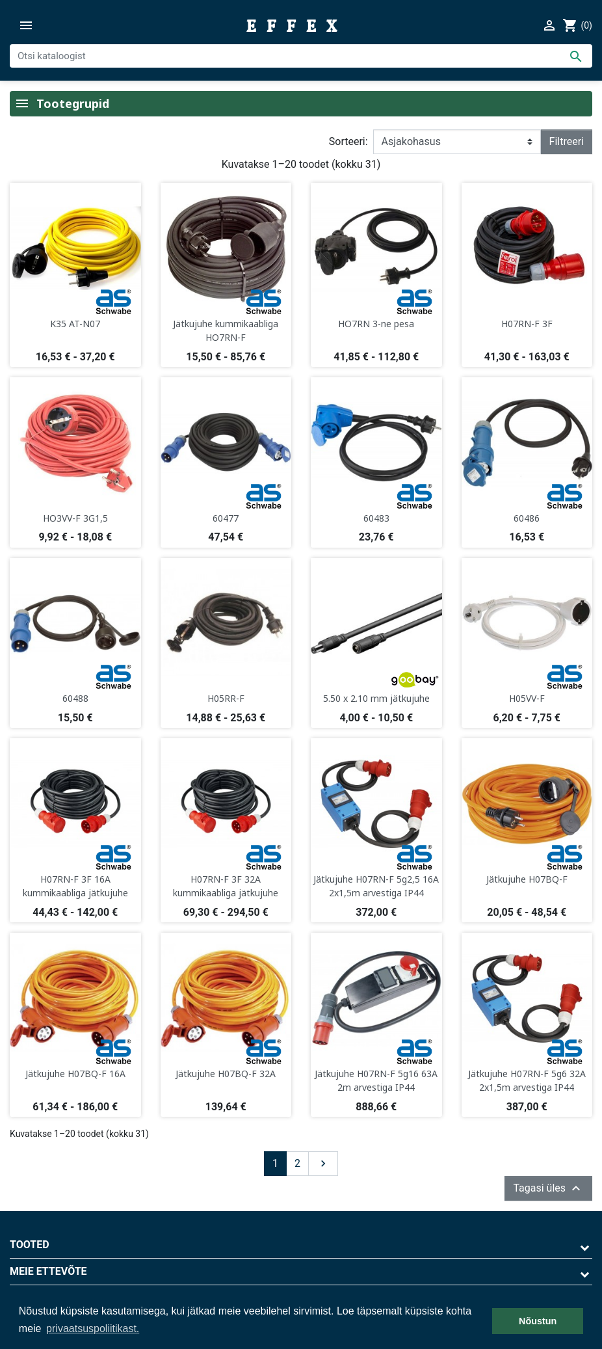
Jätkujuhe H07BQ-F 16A (75, 1073)
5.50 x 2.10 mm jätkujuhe (376, 698)
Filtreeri (566, 141)
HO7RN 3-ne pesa (376, 323)
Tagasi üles (548, 1188)
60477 (226, 518)
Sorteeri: (348, 141)
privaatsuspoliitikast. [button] (92, 1328)
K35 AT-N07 (75, 323)
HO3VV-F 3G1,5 (75, 518)
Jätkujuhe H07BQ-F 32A (226, 1073)
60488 (75, 698)
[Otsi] (301, 56)
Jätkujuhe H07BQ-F (527, 879)
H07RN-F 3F (527, 323)
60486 (527, 518)
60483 (376, 518)
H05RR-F (225, 698)
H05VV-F (527, 698)
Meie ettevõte (48, 1271)
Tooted (29, 1244)
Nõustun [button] (537, 1321)
